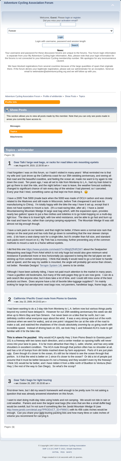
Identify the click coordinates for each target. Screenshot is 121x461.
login (67, 17)
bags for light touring (39, 380)
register (77, 17)
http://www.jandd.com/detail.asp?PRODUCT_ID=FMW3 (37, 409)
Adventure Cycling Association (72, 445)
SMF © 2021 (59, 449)
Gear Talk (19, 162)
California (19, 298)
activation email (69, 20)
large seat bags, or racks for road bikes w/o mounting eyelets (63, 162)
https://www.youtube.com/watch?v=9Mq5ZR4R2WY (54, 249)
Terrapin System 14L (51, 265)
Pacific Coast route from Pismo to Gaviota (51, 298)
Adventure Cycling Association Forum (28, 2)
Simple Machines (74, 449)
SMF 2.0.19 (47, 449)
